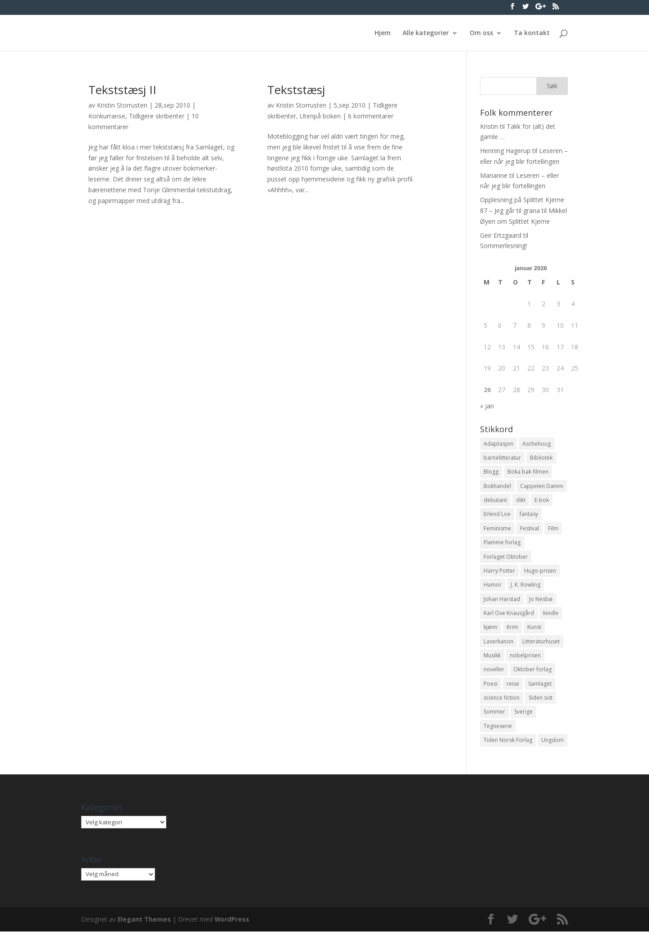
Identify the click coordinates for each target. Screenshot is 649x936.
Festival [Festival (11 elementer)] (529, 529)
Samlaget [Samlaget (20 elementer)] (540, 687)
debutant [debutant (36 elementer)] (495, 501)
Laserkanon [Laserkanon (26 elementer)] (498, 644)
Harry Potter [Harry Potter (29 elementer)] (499, 572)
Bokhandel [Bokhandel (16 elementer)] (497, 486)
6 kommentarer (370, 116)
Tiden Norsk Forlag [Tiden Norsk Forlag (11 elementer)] (508, 744)
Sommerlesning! (503, 245)
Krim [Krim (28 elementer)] (512, 629)
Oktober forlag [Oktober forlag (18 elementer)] (532, 672)
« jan (487, 406)
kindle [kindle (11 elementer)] (550, 615)
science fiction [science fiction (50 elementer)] (502, 701)
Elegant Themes (144, 923)
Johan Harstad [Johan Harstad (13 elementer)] (502, 601)
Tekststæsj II (122, 89)
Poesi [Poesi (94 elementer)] (491, 687)
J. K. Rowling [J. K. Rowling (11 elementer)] (525, 587)
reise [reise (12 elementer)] (513, 687)
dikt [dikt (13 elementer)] (521, 501)
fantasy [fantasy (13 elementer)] (529, 515)
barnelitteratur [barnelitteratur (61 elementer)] (502, 457)
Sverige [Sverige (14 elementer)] (523, 715)
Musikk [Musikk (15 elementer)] (492, 658)
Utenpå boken (320, 116)
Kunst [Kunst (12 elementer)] (534, 629)
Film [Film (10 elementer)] (553, 529)
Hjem (383, 33)
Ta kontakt (532, 33)
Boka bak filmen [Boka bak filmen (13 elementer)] (527, 472)
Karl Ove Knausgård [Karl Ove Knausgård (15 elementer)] (509, 615)
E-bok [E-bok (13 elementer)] (542, 501)
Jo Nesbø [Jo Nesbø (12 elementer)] (541, 601)
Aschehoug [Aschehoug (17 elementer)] (536, 444)
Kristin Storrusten (122, 105)
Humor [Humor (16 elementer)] (493, 587)
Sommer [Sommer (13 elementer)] (494, 715)
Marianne (493, 175)
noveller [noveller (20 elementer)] (494, 672)
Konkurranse (106, 116)
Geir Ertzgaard (500, 235)
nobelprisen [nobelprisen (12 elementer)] (525, 658)
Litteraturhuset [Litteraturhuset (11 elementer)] (541, 644)
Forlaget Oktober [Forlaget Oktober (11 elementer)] (506, 558)
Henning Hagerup (505, 150)
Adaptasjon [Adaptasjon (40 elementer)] (498, 444)
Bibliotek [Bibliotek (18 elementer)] (541, 457)
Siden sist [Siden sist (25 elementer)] (541, 701)
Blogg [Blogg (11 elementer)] (491, 472)
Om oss (481, 33)
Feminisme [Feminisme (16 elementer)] (497, 529)
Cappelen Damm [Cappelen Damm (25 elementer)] (541, 486)
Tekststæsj (296, 89)
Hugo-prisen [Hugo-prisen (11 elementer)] (540, 572)
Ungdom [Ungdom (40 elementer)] (552, 744)
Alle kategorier (425, 33)
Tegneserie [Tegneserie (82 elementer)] (498, 730)
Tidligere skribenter (156, 116)
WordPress (232, 923)
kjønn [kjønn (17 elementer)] (491, 629)
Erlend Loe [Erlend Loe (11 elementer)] (497, 515)
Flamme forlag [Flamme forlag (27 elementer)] (502, 543)
